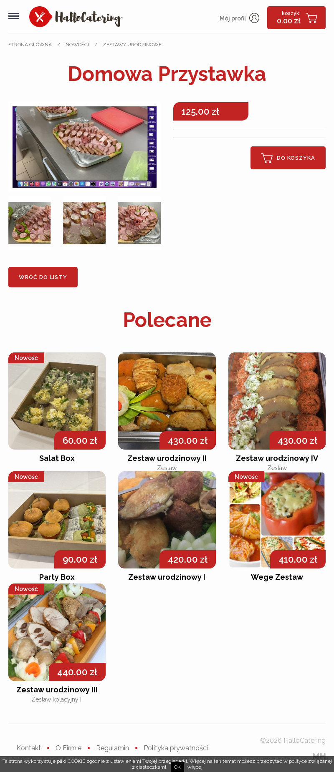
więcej (194, 767)
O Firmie (68, 748)
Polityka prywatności (176, 748)
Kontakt (28, 748)
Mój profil (239, 18)
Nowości (77, 45)
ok (177, 767)
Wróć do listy (43, 277)
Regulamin (112, 748)
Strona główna (30, 45)
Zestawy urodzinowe (132, 45)
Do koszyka (288, 158)
